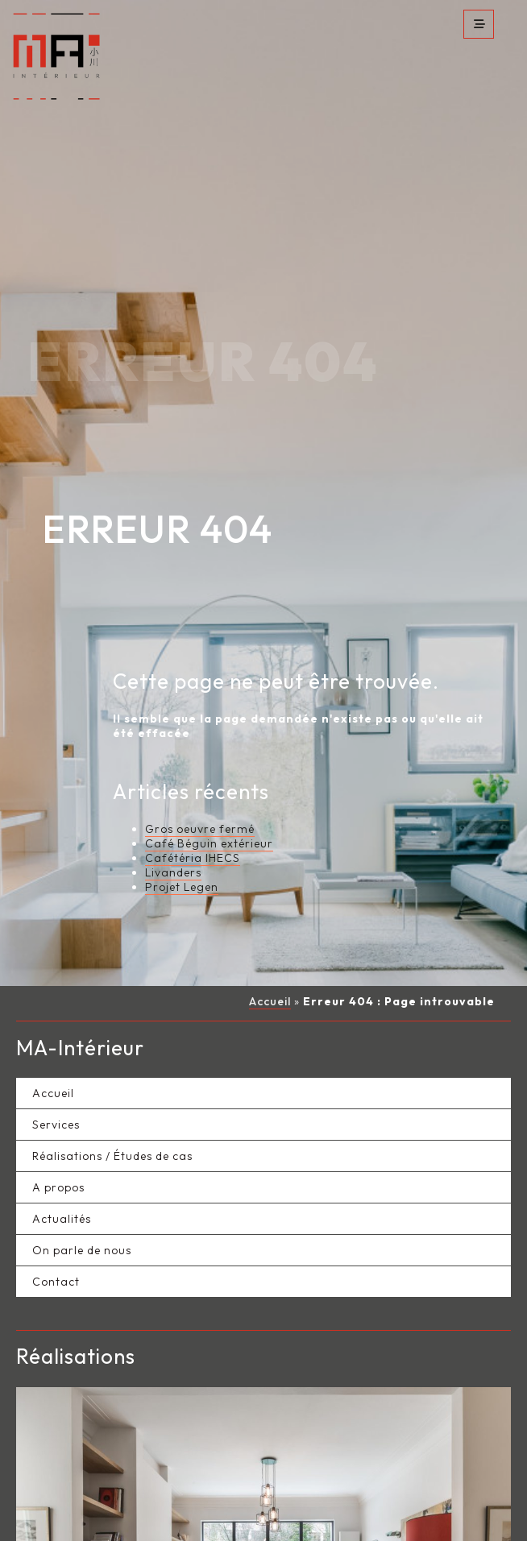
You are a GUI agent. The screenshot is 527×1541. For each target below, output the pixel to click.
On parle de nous (81, 1200)
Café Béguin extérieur (209, 794)
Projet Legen (181, 838)
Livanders (173, 823)
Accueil (270, 952)
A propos (58, 1137)
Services (56, 1074)
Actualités (61, 1169)
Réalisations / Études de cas (112, 1106)
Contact (56, 1231)
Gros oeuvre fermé (200, 780)
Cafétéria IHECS (192, 809)
